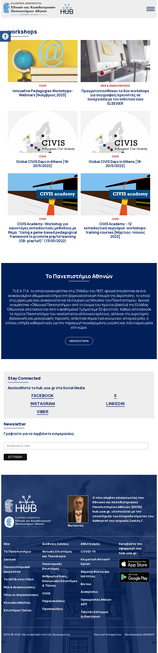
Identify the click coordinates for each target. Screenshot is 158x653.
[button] (5, 36)
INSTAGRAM (42, 403)
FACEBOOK (42, 395)
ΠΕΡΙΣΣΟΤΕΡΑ (79, 341)
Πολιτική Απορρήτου (108, 634)
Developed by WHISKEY (139, 634)
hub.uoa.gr (128, 553)
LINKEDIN (115, 403)
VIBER (42, 411)
